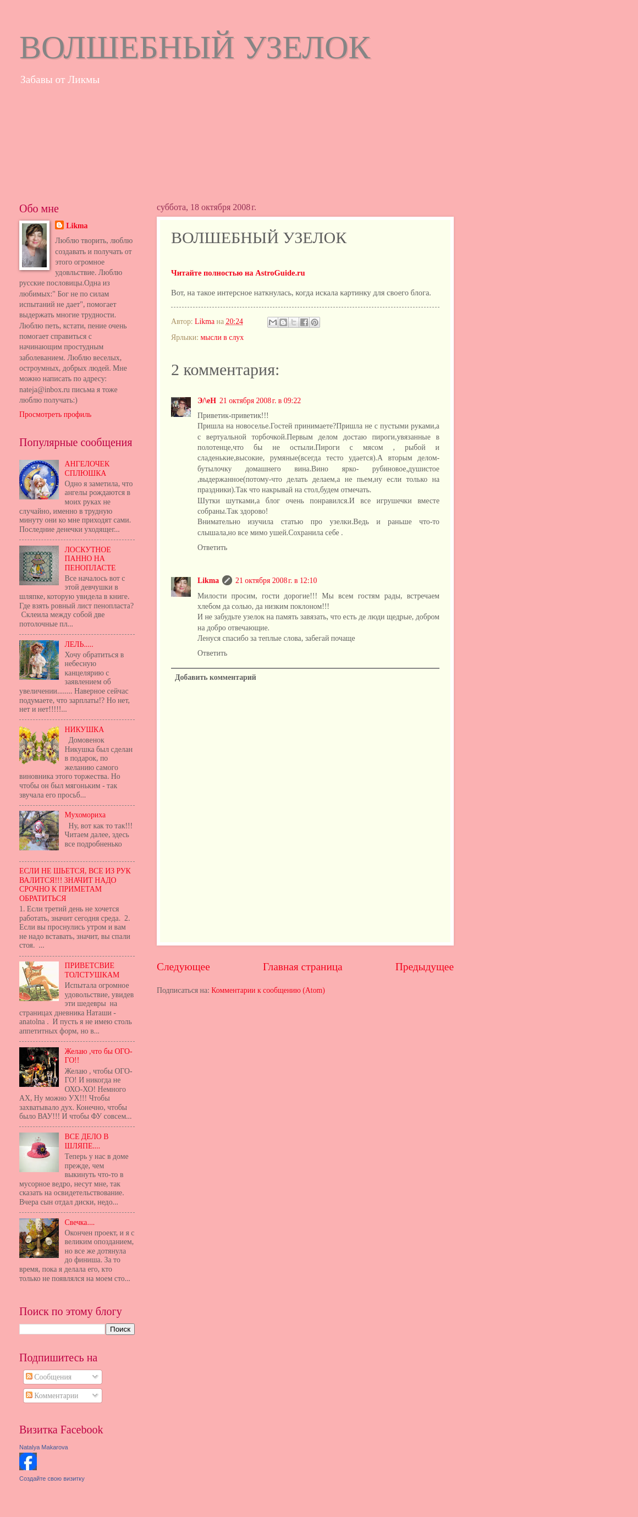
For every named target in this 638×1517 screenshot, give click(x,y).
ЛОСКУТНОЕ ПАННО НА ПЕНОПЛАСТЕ (90, 559)
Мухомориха (85, 815)
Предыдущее (424, 966)
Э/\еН (206, 401)
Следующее (183, 966)
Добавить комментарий (215, 677)
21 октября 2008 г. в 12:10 (276, 580)
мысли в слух (222, 337)
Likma (208, 580)
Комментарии (52, 1396)
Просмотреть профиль (55, 414)
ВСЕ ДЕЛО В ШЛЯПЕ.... (87, 1141)
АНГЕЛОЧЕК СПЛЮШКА (87, 468)
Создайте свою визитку (52, 1478)
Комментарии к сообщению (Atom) (268, 990)
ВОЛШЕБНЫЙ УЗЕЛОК (194, 47)
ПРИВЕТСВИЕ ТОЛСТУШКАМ (92, 970)
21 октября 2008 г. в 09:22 (260, 401)
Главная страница (303, 966)
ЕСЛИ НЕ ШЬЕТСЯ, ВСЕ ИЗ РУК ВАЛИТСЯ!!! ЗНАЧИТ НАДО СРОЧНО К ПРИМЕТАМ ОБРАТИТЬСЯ (75, 885)
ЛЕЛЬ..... (79, 644)
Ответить (212, 547)
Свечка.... (80, 1222)
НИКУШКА (85, 729)
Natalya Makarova (43, 1447)
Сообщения (49, 1377)
